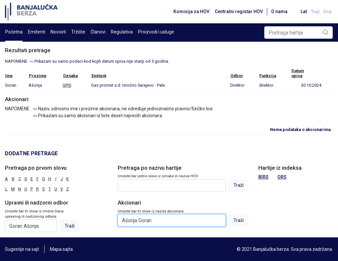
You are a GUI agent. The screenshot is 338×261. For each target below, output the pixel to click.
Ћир (315, 11)
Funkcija (267, 75)
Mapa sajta (61, 249)
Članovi (98, 31)
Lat (304, 11)
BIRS (263, 177)
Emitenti (36, 31)
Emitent (98, 75)
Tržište (78, 31)
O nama (279, 11)
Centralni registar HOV (239, 11)
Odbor (236, 75)
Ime (9, 75)
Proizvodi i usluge (156, 31)
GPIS (67, 85)
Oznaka (70, 75)
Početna (14, 31)
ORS (282, 177)
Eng (328, 11)
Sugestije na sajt (22, 249)
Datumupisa (297, 73)
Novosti (58, 31)
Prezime (38, 75)
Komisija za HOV (191, 11)
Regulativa (122, 31)
